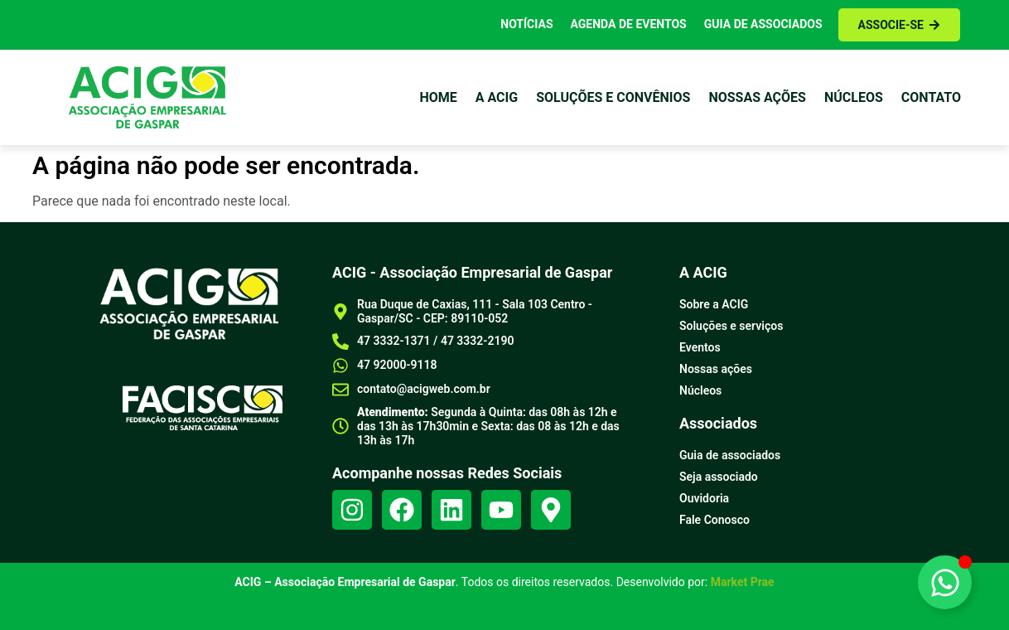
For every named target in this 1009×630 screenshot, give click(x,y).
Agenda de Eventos (629, 24)
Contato (931, 97)
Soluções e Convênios (613, 97)
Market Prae (743, 582)
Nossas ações (757, 97)
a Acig (497, 97)
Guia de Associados (763, 24)
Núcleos (853, 97)
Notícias (526, 24)
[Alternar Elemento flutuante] (945, 582)
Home (437, 97)
